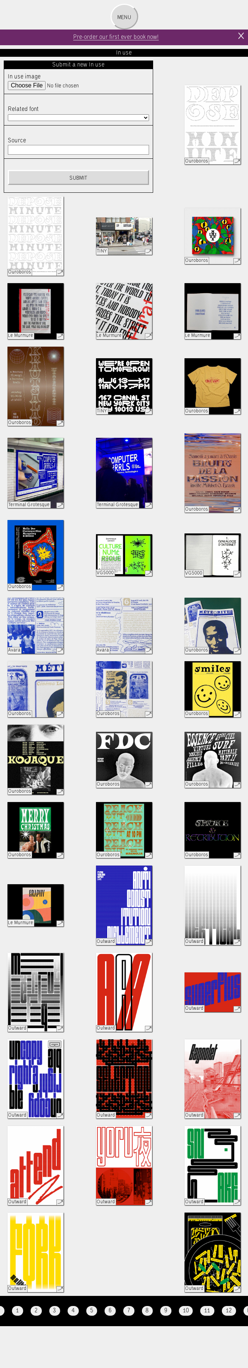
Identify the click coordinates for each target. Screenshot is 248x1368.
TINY (102, 251)
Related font (23, 109)
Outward (106, 941)
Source (17, 140)
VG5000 (105, 572)
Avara (14, 650)
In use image (24, 77)
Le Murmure (20, 335)
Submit (78, 178)
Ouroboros (196, 161)
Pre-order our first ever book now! (116, 37)
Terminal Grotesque (29, 504)
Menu (124, 17)
